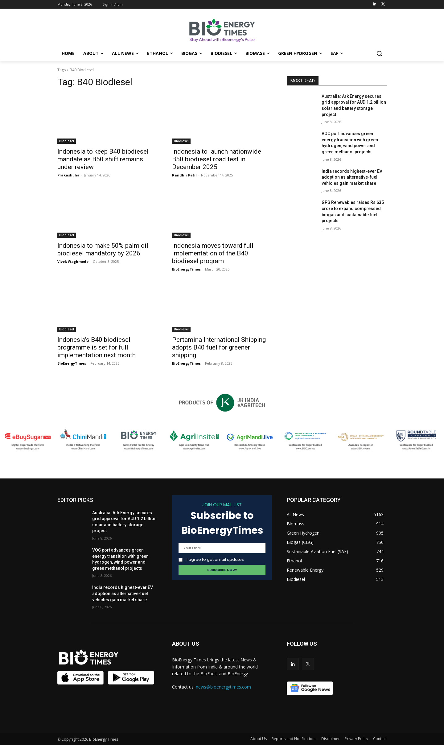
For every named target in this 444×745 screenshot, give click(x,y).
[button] (379, 53)
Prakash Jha (68, 175)
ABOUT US (185, 643)
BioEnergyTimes (186, 269)
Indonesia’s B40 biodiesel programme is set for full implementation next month (96, 347)
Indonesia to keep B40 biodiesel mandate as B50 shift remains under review (103, 159)
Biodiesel (66, 141)
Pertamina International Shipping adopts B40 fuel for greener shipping (219, 347)
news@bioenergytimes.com (223, 687)
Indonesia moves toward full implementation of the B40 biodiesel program (212, 253)
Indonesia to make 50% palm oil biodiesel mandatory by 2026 (102, 249)
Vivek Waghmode (72, 261)
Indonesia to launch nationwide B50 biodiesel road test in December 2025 (216, 159)
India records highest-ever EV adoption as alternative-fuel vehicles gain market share (352, 177)
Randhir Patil (184, 175)
